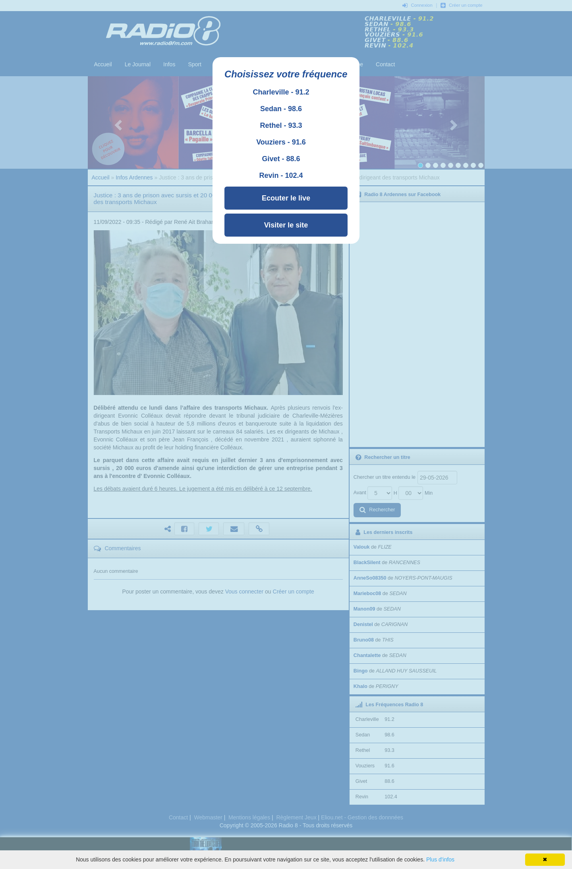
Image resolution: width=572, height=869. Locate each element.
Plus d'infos (440, 859)
